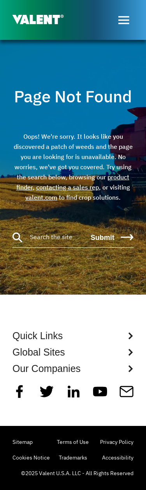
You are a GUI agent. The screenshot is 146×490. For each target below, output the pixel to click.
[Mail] (127, 395)
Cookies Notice (31, 458)
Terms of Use (73, 442)
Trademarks (73, 458)
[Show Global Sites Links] (73, 352)
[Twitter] (47, 395)
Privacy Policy (117, 442)
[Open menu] (124, 20)
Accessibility (118, 458)
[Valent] (44, 20)
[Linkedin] (74, 395)
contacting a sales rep (67, 187)
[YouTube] (100, 395)
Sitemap (22, 442)
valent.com (41, 197)
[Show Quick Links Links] (73, 336)
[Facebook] (19, 395)
